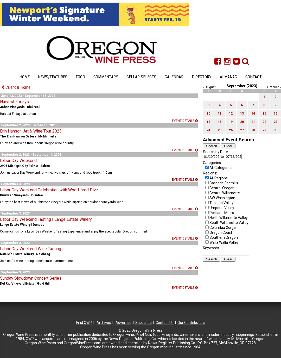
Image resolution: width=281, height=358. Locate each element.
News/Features (52, 76)
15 (264, 113)
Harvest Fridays (14, 101)
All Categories (220, 168)
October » (274, 87)
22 (264, 122)
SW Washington (222, 198)
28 (253, 130)
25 (219, 130)
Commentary (105, 76)
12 (231, 113)
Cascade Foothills (223, 183)
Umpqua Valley (221, 208)
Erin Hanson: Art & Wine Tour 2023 (31, 131)
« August (209, 87)
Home (25, 76)
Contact (253, 76)
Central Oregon (221, 188)
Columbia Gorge (222, 227)
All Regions (218, 178)
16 (275, 113)
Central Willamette (224, 193)
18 (219, 122)
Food (80, 76)
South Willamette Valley (228, 223)
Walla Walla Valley (224, 242)
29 (264, 130)
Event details (185, 121)
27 (242, 130)
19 (231, 122)
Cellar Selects (141, 76)
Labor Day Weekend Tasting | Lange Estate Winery (46, 219)
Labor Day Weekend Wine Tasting (30, 248)
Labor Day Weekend (18, 160)
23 (275, 122)
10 (208, 113)
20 (242, 122)
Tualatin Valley (221, 203)
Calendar (174, 76)
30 (275, 130)
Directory (202, 76)
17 (208, 122)
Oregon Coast (220, 232)
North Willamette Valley (228, 218)
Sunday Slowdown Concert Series (30, 278)
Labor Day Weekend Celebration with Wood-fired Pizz (49, 189)
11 (219, 113)
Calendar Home (16, 87)
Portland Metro (221, 213)
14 (253, 113)
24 (208, 130)
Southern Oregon (223, 237)
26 (231, 130)
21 (253, 122)
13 (242, 113)
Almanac (228, 76)
